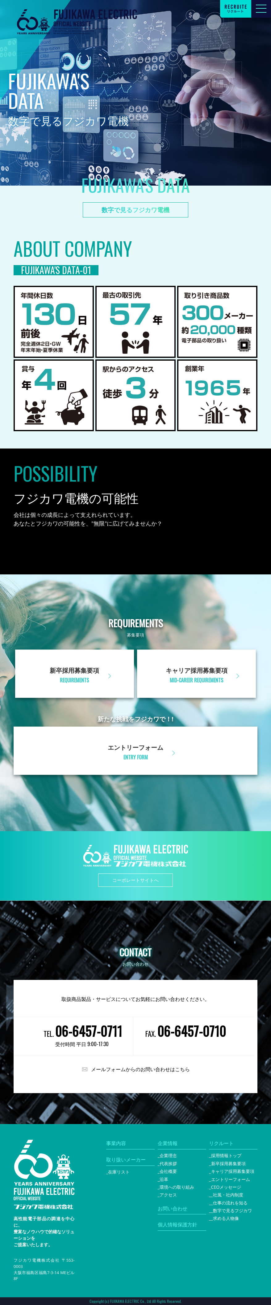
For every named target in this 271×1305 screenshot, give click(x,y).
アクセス (168, 1195)
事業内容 (116, 1143)
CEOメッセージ (226, 1187)
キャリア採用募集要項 (232, 1171)
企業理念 (168, 1155)
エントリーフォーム (230, 1179)
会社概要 (168, 1171)
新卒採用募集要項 (228, 1163)
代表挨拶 (168, 1163)
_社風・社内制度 (227, 1195)
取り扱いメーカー (126, 1159)
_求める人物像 (225, 1218)
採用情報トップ (226, 1155)
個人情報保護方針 (177, 1224)
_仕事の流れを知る (229, 1203)
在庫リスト (119, 1172)
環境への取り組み (177, 1187)
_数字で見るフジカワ (231, 1210)
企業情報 (167, 1143)
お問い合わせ (172, 1208)
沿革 (164, 1179)
